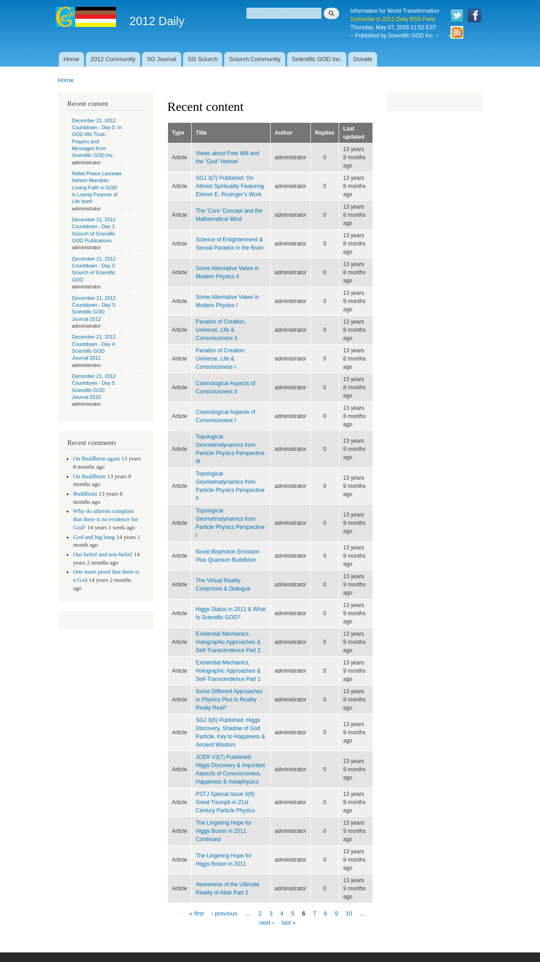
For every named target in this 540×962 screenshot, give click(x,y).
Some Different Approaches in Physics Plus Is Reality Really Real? (229, 699)
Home (71, 59)
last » (289, 922)
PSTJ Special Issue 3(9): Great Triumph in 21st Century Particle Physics (226, 802)
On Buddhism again (96, 458)
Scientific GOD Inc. (317, 59)
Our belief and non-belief (102, 554)
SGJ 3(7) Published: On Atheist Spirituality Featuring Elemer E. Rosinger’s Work (230, 186)
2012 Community (112, 59)
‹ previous (224, 913)
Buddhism (85, 494)
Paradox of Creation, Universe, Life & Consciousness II (221, 330)
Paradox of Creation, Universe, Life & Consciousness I (221, 358)
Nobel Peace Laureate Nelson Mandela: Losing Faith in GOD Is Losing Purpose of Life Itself (97, 187)
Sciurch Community (255, 59)
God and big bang (94, 537)
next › (266, 922)
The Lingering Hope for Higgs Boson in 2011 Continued (224, 831)
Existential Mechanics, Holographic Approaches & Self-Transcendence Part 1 (228, 670)
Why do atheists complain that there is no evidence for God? (105, 519)
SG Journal (161, 59)
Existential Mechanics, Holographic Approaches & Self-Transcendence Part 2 (228, 642)
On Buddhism (89, 476)
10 (349, 913)
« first (196, 913)
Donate (362, 59)
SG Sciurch (203, 59)
